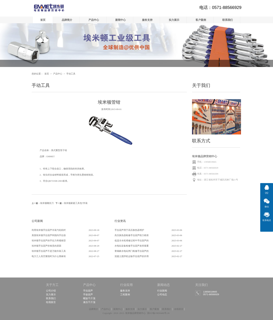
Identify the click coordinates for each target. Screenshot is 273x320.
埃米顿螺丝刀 (47, 203)
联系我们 (227, 19)
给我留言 (51, 302)
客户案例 (201, 19)
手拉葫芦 (88, 290)
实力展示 (174, 19)
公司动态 (162, 294)
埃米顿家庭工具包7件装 (76, 203)
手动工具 (70, 73)
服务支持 (147, 19)
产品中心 (93, 19)
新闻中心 (120, 19)
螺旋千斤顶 (89, 298)
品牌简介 (67, 19)
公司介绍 (51, 290)
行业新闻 (162, 290)
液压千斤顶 (89, 302)
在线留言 (178, 309)
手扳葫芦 (88, 294)
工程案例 (125, 294)
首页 (42, 19)
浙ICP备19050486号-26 (158, 313)
